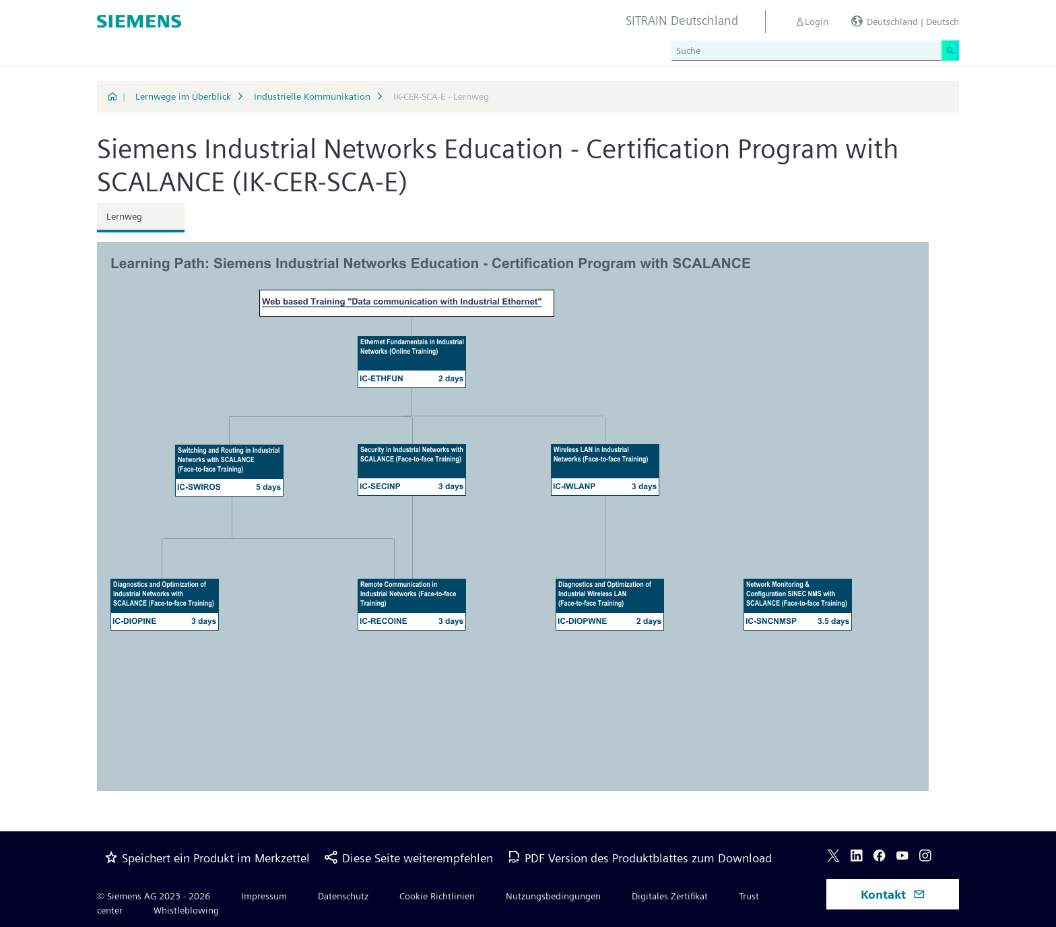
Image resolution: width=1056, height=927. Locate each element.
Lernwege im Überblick (183, 96)
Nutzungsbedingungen (553, 896)
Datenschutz (343, 896)
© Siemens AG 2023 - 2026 (153, 896)
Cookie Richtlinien (437, 896)
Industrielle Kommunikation (312, 96)
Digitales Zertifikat (670, 896)
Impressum (264, 896)
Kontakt (893, 894)
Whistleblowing (186, 910)
